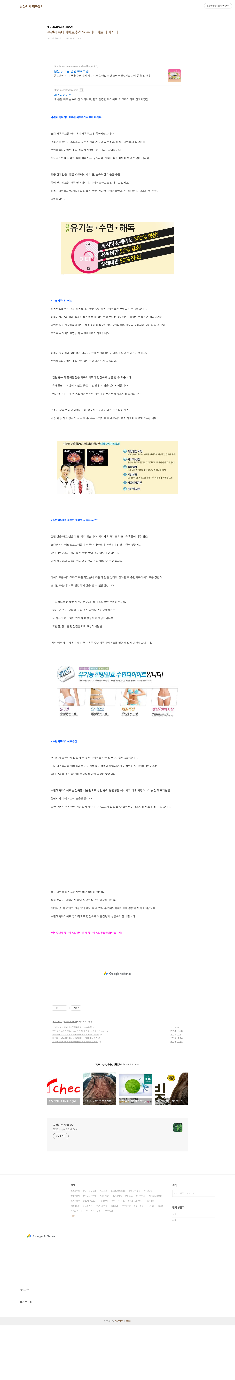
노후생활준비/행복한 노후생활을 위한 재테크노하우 (75, 1096)
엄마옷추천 (102, 1260)
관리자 (128, 1376)
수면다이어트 (119, 1255)
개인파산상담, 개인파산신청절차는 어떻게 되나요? (74, 1092)
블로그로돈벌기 (136, 1255)
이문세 (105, 1255)
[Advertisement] (117, 90)
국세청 (104, 1245)
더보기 (72, 1270)
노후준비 (149, 1245)
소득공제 (96, 1265)
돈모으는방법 (90, 1250)
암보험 (115, 1260)
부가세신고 (140, 1260)
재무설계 (76, 1250)
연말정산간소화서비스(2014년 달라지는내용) (72, 1082)
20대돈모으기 (91, 1255)
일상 (161, 1260)
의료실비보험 (156, 1250)
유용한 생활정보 (70, 1076)
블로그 (130, 1250)
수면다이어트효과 (79, 1265)
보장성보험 (135, 1245)
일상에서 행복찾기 (31, 6)
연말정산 (76, 1255)
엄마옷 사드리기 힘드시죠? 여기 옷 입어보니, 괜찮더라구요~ (78, 1085)
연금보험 (76, 1245)
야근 (152, 1260)
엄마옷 (151, 1255)
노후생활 (109, 1265)
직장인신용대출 (119, 1245)
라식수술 (127, 1260)
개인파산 (105, 1250)
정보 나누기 (57, 1076)
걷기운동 (76, 1260)
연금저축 (118, 1250)
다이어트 (141, 1250)
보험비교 (88, 1260)
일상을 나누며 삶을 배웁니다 (65, 1184)
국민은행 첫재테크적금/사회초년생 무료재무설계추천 (75, 1089)
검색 (212, 1248)
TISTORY (119, 1376)
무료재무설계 (90, 1245)
